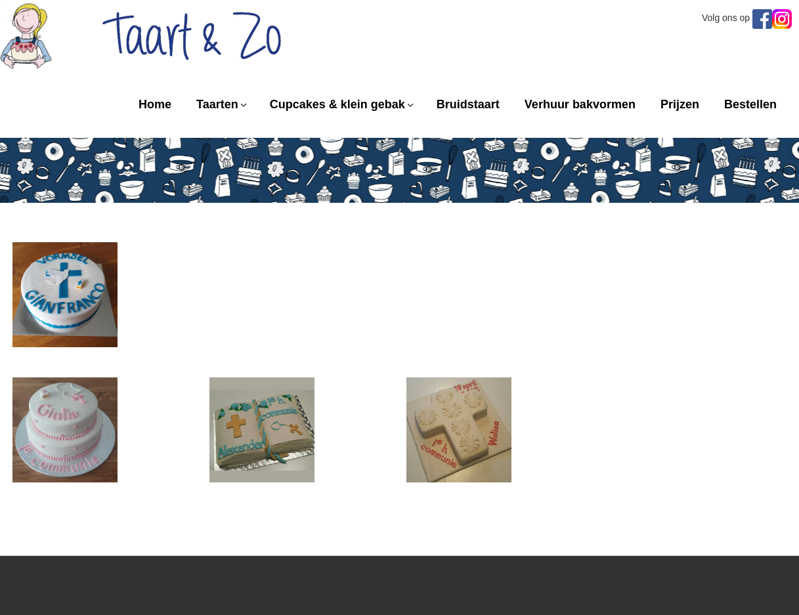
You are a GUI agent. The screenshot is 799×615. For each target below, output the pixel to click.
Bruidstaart (468, 104)
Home (155, 104)
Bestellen (750, 104)
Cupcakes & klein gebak (337, 104)
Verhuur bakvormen (580, 104)
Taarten (217, 104)
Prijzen (679, 104)
